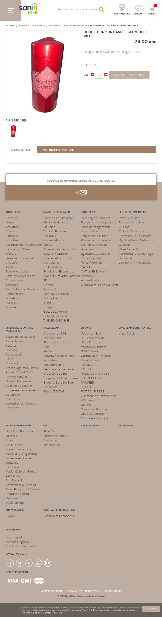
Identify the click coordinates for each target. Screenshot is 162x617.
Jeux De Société (92, 414)
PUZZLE (86, 365)
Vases (47, 245)
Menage (11, 498)
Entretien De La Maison (135, 236)
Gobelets (12, 298)
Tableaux (49, 236)
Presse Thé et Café (19, 372)
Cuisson (124, 227)
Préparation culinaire (133, 222)
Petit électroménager (132, 212)
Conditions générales (20, 546)
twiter (20, 563)
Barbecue (126, 258)
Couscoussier (15, 354)
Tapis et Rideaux (54, 231)
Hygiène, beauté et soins (136, 240)
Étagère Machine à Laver (60, 378)
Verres (10, 222)
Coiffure (124, 245)
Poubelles (50, 360)
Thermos (12, 285)
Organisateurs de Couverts (100, 285)
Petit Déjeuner (129, 218)
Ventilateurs (51, 445)
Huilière (11, 303)
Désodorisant (15, 503)
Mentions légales (17, 542)
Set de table (14, 280)
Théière (11, 254)
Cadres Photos (53, 240)
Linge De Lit (127, 333)
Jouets (86, 405)
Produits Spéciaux (18, 494)
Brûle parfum (52, 267)
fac (10, 563)
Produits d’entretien (18, 425)
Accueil (10, 25)
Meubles (49, 227)
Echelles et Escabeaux (59, 271)
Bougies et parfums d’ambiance (68, 25)
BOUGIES (12, 516)
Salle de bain (51, 328)
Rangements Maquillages (98, 222)
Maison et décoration (32, 25)
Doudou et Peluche (94, 409)
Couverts (12, 231)
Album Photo (90, 280)
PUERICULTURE (91, 378)
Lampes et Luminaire (58, 218)
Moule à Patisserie (18, 381)
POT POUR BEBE (92, 391)
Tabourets (50, 387)
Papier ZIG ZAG (53, 391)
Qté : (87, 74)
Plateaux (12, 236)
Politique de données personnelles (83, 591)
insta (48, 563)
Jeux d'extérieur (92, 338)
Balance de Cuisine (19, 386)
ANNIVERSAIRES (15, 510)
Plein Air (48, 431)
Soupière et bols (17, 271)
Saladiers (12, 240)
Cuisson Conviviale (131, 231)
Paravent (49, 289)
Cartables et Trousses (96, 356)
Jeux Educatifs (91, 342)
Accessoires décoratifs (59, 249)
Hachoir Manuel (16, 377)
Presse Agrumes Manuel (22, 368)
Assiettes (12, 227)
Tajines (10, 267)
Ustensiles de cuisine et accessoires (20, 329)
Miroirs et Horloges (56, 222)
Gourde (11, 307)
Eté (45, 425)
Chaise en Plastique (94, 418)
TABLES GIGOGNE (56, 320)
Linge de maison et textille (135, 328)
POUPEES (88, 382)
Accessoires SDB (55, 333)
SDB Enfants (90, 351)
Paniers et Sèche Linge (59, 356)
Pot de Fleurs (52, 298)
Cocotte (11, 346)
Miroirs (47, 351)
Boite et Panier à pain (21, 276)
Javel (9, 440)
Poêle (9, 359)
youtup (38, 563)
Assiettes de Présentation (24, 245)
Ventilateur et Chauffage (136, 254)
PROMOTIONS (126, 425)
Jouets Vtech (90, 360)
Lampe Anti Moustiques (135, 262)
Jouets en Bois (91, 333)
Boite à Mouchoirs (55, 254)
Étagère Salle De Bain (58, 382)
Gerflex (48, 285)
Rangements (88, 212)
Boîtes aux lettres (55, 312)
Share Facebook (87, 86)
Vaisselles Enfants (93, 347)
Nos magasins (15, 537)
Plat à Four (13, 399)
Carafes (11, 218)
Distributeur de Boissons (22, 289)
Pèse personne (53, 365)
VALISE (86, 267)
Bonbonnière (14, 294)
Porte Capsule (91, 258)
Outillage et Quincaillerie (59, 510)
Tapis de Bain (52, 338)
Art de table (13, 212)
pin (29, 563)
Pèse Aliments (129, 249)
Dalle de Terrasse (55, 316)
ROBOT (86, 387)
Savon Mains (14, 445)
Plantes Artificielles (56, 294)
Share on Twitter (95, 86)
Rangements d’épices (96, 240)
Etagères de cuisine (94, 236)
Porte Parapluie (92, 262)
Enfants (86, 328)
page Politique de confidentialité (76, 610)
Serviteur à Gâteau (19, 249)
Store (47, 303)
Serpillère (12, 467)
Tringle (47, 307)
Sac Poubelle (15, 480)
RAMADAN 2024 (90, 425)
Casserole (13, 363)
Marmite (11, 350)
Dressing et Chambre (96, 218)
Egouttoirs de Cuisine (95, 254)
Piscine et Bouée (54, 436)
